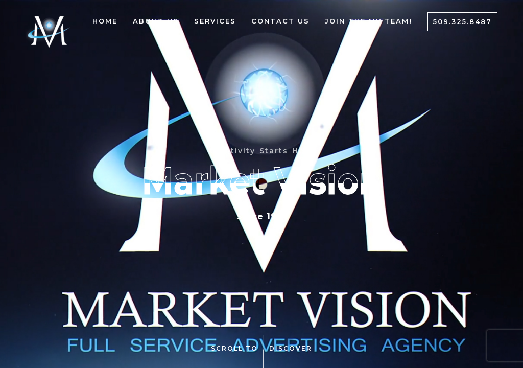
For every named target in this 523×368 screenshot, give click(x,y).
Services (215, 21)
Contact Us (280, 21)
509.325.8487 (462, 21)
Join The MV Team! (368, 21)
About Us (156, 21)
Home (104, 21)
